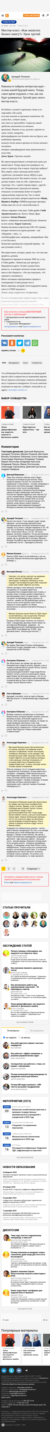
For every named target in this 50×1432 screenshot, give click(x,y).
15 (23, 869)
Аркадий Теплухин (10, 454)
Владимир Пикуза (10, 464)
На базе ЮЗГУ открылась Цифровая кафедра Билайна (23, 1189)
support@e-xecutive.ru (19, 1395)
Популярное (13, 1030)
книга (25, 363)
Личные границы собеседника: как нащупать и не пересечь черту (26, 952)
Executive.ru (44, 1378)
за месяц (25, 1037)
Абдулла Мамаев (18, 1069)
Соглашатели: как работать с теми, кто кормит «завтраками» (28, 1065)
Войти (7, 882)
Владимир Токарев (34, 459)
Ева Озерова (16, 1048)
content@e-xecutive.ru (17, 1393)
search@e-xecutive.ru (24, 1387)
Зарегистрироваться (32, 326)
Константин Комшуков (21, 1240)
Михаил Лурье (17, 1295)
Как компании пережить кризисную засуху (30, 1353)
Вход (43, 15)
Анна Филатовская (19, 1089)
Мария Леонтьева (10, 461)
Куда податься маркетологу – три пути (31, 429)
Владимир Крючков (30, 461)
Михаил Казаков (29, 454)
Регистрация (47, 15)
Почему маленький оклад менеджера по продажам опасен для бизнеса (29, 1075)
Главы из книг (7, 424)
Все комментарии (25, 1022)
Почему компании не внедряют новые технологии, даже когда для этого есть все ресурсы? (28, 1254)
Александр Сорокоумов (13, 466)
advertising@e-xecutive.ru (18, 1391)
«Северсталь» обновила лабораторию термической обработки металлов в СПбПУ (22, 1201)
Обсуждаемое (37, 1030)
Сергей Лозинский (19, 956)
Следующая (32, 869)
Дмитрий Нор (16, 992)
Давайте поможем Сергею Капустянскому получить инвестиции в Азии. (28, 1273)
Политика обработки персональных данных (17, 1384)
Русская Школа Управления (22, 1122)
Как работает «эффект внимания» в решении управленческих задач (26, 1054)
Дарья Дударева (18, 1079)
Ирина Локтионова (29, 464)
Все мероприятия (25, 1157)
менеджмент (14, 363)
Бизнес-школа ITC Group (21, 1107)
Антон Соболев (17, 1009)
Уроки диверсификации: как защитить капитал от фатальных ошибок (10, 432)
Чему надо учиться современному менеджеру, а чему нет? (26, 1236)
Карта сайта (5, 1397)
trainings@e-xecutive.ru (27, 1389)
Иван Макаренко (18, 1058)
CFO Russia (16, 1145)
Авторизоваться (11, 326)
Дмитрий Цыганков (36, 466)
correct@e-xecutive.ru (17, 390)
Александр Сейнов (19, 973)
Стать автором (31, 15)
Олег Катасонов (18, 1259)
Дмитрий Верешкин (34, 451)
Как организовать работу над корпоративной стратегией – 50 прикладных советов (25, 987)
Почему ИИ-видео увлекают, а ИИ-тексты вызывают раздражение (26, 1086)
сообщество (37, 363)
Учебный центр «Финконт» (22, 1134)
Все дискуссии (25, 1309)
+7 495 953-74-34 (27, 1401)
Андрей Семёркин (10, 469)
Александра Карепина (12, 459)
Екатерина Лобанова (20, 456)
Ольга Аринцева (39, 456)
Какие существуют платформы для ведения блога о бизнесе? (26, 1291)
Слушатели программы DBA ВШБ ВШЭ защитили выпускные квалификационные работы (21, 1214)
